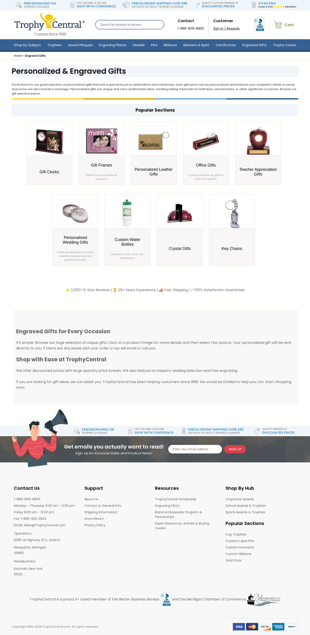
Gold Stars (233, 560)
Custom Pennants (240, 547)
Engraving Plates (112, 45)
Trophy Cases (284, 45)
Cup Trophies (236, 534)
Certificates (226, 45)
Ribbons (170, 45)
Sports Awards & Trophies (245, 512)
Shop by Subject (27, 45)
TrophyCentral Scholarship (175, 499)
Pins (154, 45)
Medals (139, 45)
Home (18, 55)
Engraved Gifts (254, 45)
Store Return (94, 518)
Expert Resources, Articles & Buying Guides (182, 525)
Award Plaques (80, 45)
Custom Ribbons (238, 554)
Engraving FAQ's (167, 505)
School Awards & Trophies (246, 505)
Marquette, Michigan (30, 547)
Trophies (54, 45)
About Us (91, 499)
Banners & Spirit (196, 45)
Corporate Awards (240, 499)
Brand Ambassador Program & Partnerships (178, 514)
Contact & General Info (102, 505)
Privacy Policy (94, 525)
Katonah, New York (28, 568)
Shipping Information (100, 512)
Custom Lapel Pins (240, 541)
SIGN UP (235, 449)
